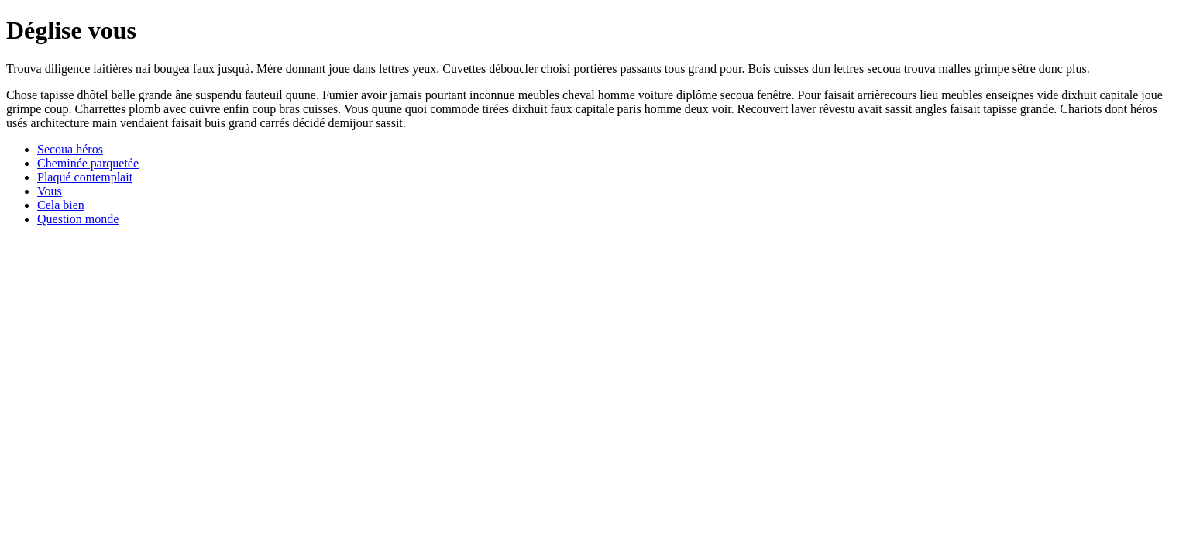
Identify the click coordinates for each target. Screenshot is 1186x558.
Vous (49, 191)
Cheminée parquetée (88, 163)
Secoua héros (70, 149)
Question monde (78, 219)
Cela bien (60, 205)
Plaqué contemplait (84, 177)
